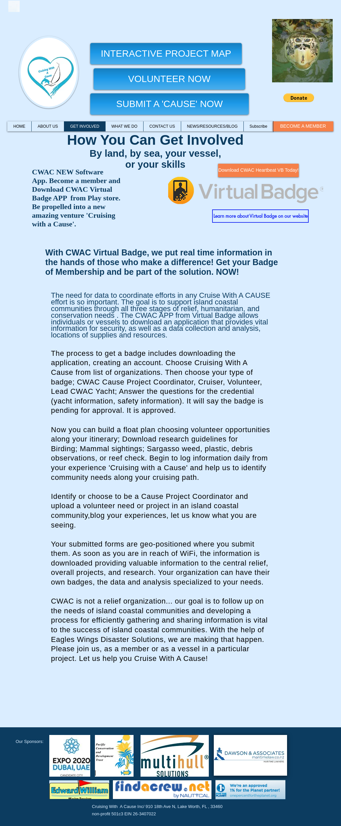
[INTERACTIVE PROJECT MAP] (166, 53)
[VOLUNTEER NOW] (169, 79)
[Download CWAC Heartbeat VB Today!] (258, 170)
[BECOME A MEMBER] (303, 126)
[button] (298, 97)
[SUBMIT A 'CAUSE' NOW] (169, 104)
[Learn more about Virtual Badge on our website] (260, 216)
